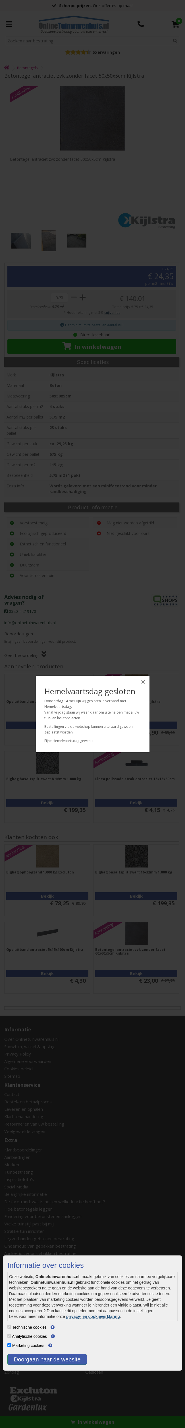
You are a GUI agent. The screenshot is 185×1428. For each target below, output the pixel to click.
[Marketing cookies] (9, 1345)
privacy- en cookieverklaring (93, 1316)
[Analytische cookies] (9, 1336)
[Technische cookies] (9, 1327)
